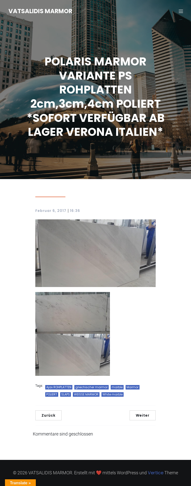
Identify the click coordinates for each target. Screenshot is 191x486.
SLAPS (65, 394)
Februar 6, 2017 (50, 210)
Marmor (133, 387)
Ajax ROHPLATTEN (58, 387)
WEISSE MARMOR (86, 394)
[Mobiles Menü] (181, 11)
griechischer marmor (91, 387)
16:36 (75, 210)
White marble (112, 394)
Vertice (155, 473)
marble (117, 387)
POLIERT (51, 394)
